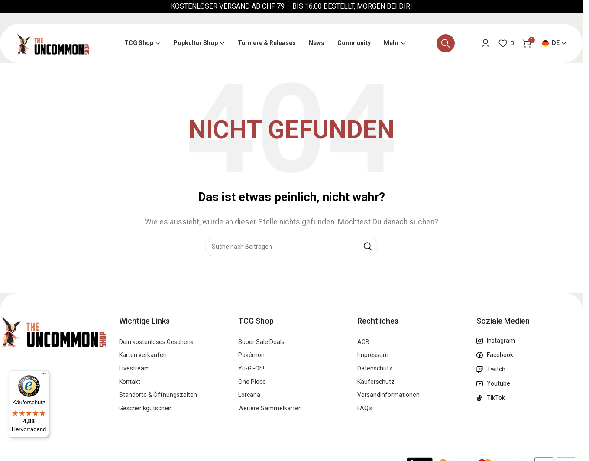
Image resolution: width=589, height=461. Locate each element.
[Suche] (445, 43)
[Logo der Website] (52, 43)
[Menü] (44, 375)
